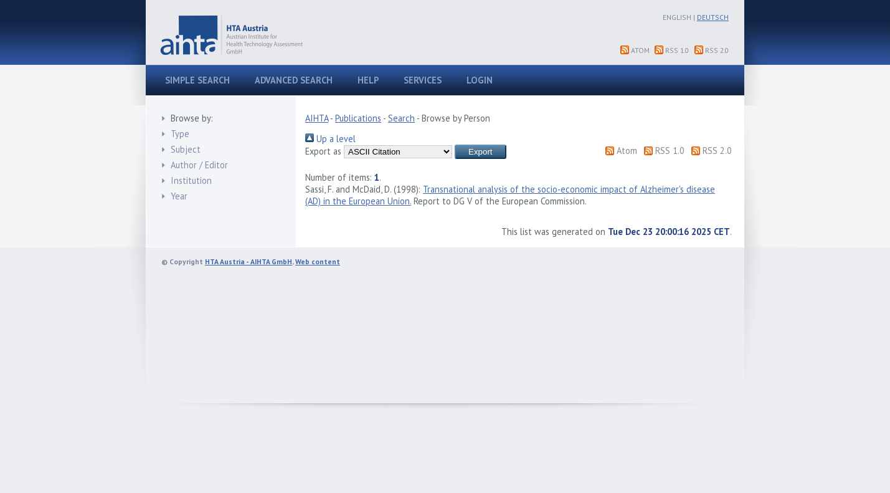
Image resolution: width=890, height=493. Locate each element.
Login (479, 80)
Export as (323, 151)
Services (423, 80)
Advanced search (294, 80)
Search (401, 118)
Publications (358, 118)
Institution (191, 180)
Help (368, 80)
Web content (317, 261)
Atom (640, 50)
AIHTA (316, 118)
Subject (186, 149)
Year (179, 196)
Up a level (330, 139)
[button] (480, 152)
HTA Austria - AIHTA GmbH (248, 261)
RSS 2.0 (717, 50)
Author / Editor (199, 165)
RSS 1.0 (677, 50)
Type (180, 134)
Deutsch (713, 17)
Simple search (197, 80)
